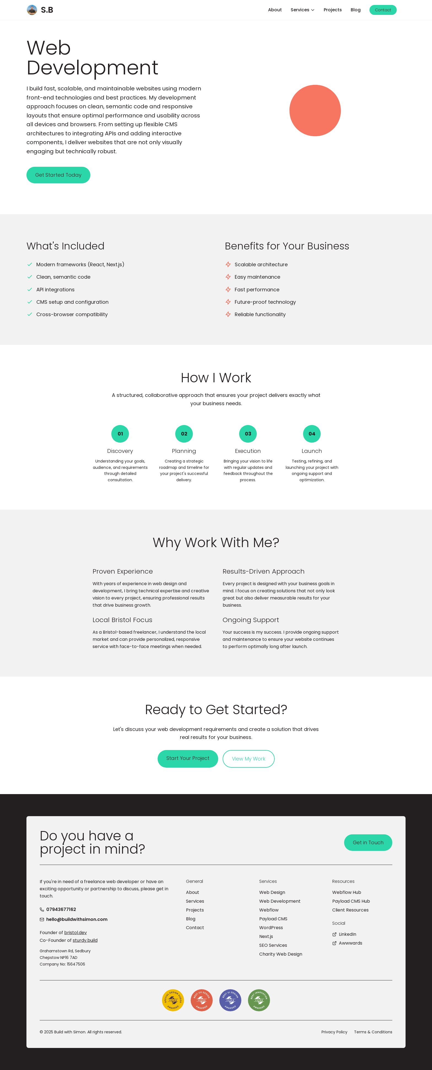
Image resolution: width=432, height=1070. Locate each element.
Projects (195, 910)
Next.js (266, 936)
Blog (190, 919)
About (192, 892)
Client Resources (350, 910)
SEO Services (273, 945)
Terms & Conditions (373, 1032)
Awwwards (347, 943)
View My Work (248, 758)
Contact (195, 927)
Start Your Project (187, 758)
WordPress (271, 927)
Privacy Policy (334, 1032)
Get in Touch (368, 842)
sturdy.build (85, 940)
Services (195, 901)
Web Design (272, 892)
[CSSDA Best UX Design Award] (202, 1000)
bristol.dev (75, 932)
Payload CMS (273, 919)
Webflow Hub (346, 892)
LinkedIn (344, 934)
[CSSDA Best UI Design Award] (230, 1000)
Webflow (269, 910)
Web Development (280, 901)
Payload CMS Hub (351, 901)
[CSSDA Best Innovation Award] (259, 1000)
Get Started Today (58, 174)
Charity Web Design (280, 954)
